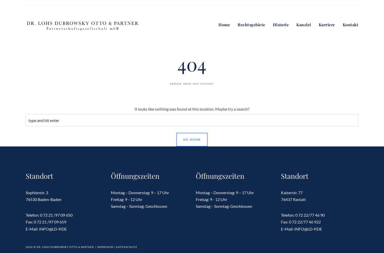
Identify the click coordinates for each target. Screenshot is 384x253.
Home (224, 24)
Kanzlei (303, 24)
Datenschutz (126, 246)
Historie (281, 24)
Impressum (105, 246)
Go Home (192, 139)
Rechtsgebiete (251, 24)
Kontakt (350, 24)
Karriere (327, 24)
